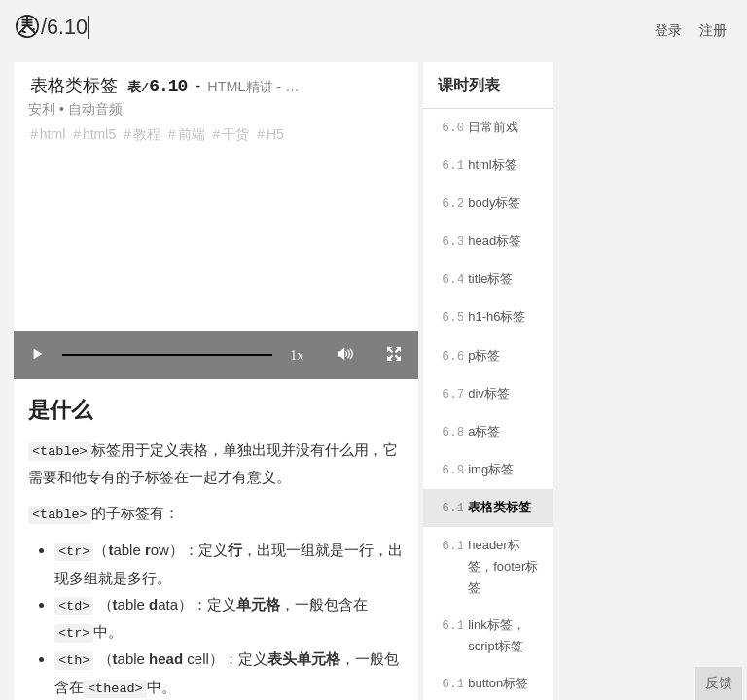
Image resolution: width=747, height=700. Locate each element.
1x (296, 354)
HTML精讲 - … (253, 86)
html (52, 134)
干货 (235, 134)
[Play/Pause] (38, 354)
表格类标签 (74, 85)
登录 (668, 30)
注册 (713, 30)
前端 (191, 134)
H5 (275, 134)
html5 (99, 134)
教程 (146, 134)
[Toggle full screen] (394, 354)
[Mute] (346, 354)
